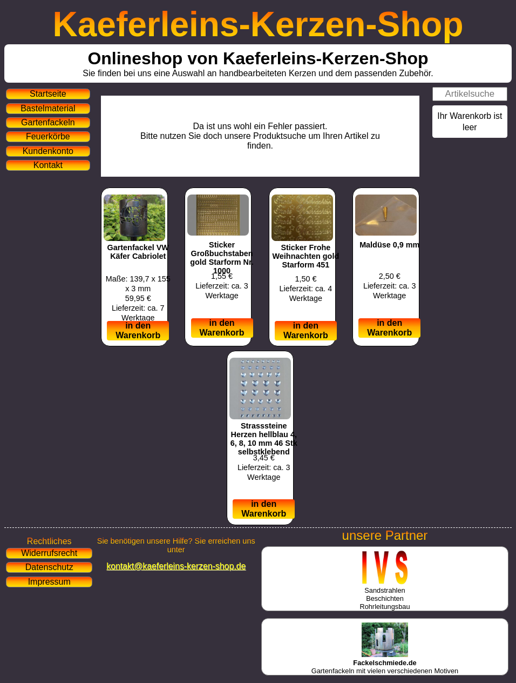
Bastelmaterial (48, 108)
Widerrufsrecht (49, 553)
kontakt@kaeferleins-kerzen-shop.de (176, 566)
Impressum (49, 581)
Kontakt (48, 165)
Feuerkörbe (48, 136)
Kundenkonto (48, 151)
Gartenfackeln (48, 122)
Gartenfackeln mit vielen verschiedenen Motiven (384, 663)
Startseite (48, 93)
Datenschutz (49, 567)
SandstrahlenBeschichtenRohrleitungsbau (384, 594)
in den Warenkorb (138, 330)
